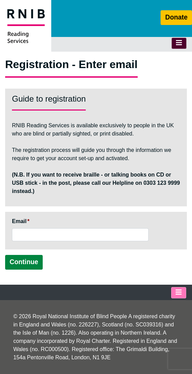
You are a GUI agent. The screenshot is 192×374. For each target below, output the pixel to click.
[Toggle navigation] (179, 43)
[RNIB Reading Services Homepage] (25, 26)
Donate (176, 17)
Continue (24, 262)
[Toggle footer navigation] (178, 292)
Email (19, 221)
